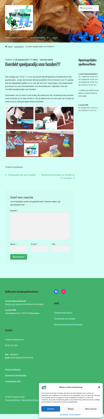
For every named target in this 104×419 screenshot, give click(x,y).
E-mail (34, 244)
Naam (13, 244)
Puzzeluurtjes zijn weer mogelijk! (22, 175)
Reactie (14, 211)
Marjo (35, 60)
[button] (99, 387)
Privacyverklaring (75, 414)
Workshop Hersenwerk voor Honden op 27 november (57, 176)
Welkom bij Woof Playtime (14, 37)
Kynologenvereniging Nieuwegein (68, 324)
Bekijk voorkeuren (91, 408)
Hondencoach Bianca (63, 312)
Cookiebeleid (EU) (13, 381)
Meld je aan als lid (13, 304)
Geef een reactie (46, 60)
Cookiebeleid (64, 414)
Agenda (55, 37)
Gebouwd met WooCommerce (34, 400)
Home (10, 47)
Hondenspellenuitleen (37, 37)
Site (53, 244)
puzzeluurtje (19, 47)
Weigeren (71, 408)
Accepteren (50, 408)
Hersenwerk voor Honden (64, 318)
